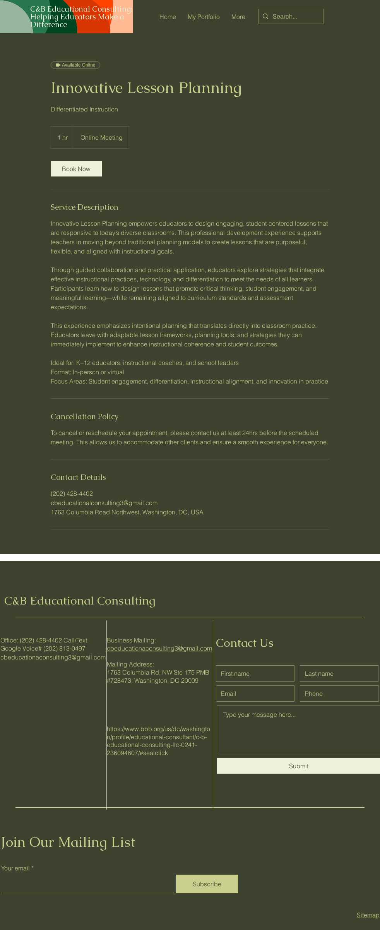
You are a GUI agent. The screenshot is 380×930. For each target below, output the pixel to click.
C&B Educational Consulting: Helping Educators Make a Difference (81, 16)
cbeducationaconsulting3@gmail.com (53, 657)
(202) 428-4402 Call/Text (53, 640)
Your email (15, 868)
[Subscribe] (207, 884)
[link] (76, 168)
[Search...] (290, 16)
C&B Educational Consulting (80, 600)
